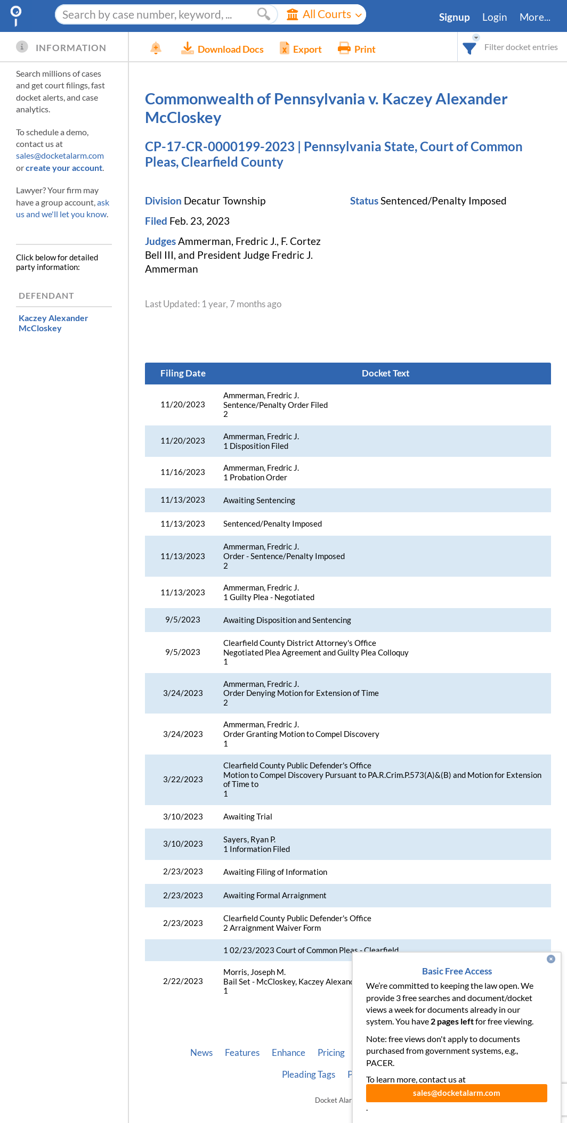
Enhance (288, 1052)
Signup (454, 17)
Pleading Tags (308, 1074)
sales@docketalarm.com (60, 155)
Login (494, 17)
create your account (64, 167)
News (201, 1052)
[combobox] (469, 46)
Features (242, 1052)
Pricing (331, 1052)
